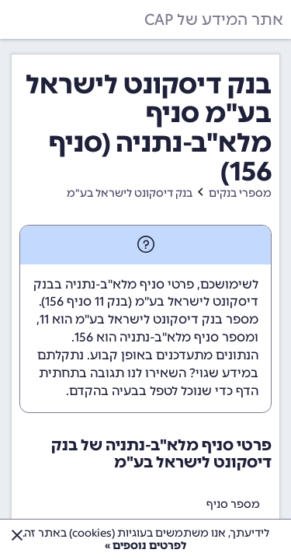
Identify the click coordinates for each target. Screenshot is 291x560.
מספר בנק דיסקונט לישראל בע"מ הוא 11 (149, 319)
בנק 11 (111, 301)
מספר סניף (233, 504)
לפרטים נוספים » (145, 545)
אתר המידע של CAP (213, 19)
